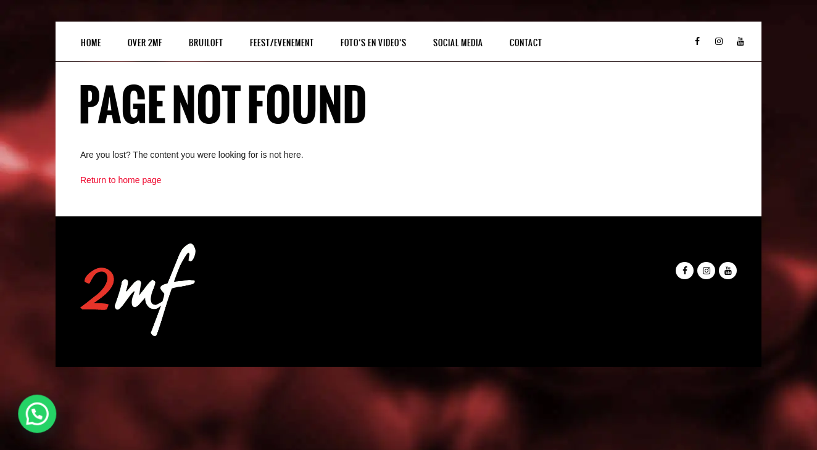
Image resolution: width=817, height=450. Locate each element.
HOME (91, 43)
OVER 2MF (145, 43)
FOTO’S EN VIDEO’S (374, 43)
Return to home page (121, 180)
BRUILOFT (206, 43)
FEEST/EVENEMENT (282, 43)
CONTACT (526, 43)
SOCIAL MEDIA (458, 43)
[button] (39, 413)
